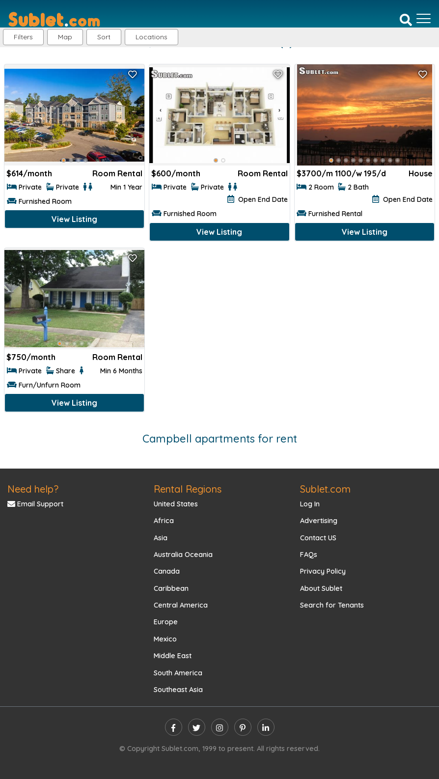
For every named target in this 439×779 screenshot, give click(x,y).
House (421, 173)
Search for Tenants (332, 605)
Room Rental (117, 173)
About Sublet (321, 588)
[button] (151, 37)
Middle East (173, 655)
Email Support (35, 504)
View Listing (74, 219)
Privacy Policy (323, 571)
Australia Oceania (183, 554)
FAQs (308, 554)
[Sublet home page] (54, 18)
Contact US (318, 537)
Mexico (165, 639)
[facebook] (173, 727)
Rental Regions (187, 489)
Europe (166, 621)
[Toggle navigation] (423, 18)
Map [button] (65, 36)
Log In (310, 504)
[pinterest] (242, 727)
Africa (164, 520)
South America (178, 672)
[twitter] (196, 727)
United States (176, 504)
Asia (160, 537)
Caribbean (171, 588)
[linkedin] (265, 727)
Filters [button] (23, 36)
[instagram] (219, 727)
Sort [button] (103, 36)
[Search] (406, 19)
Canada (167, 571)
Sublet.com (325, 489)
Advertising (318, 520)
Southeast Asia (178, 689)
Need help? (32, 489)
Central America (181, 605)
